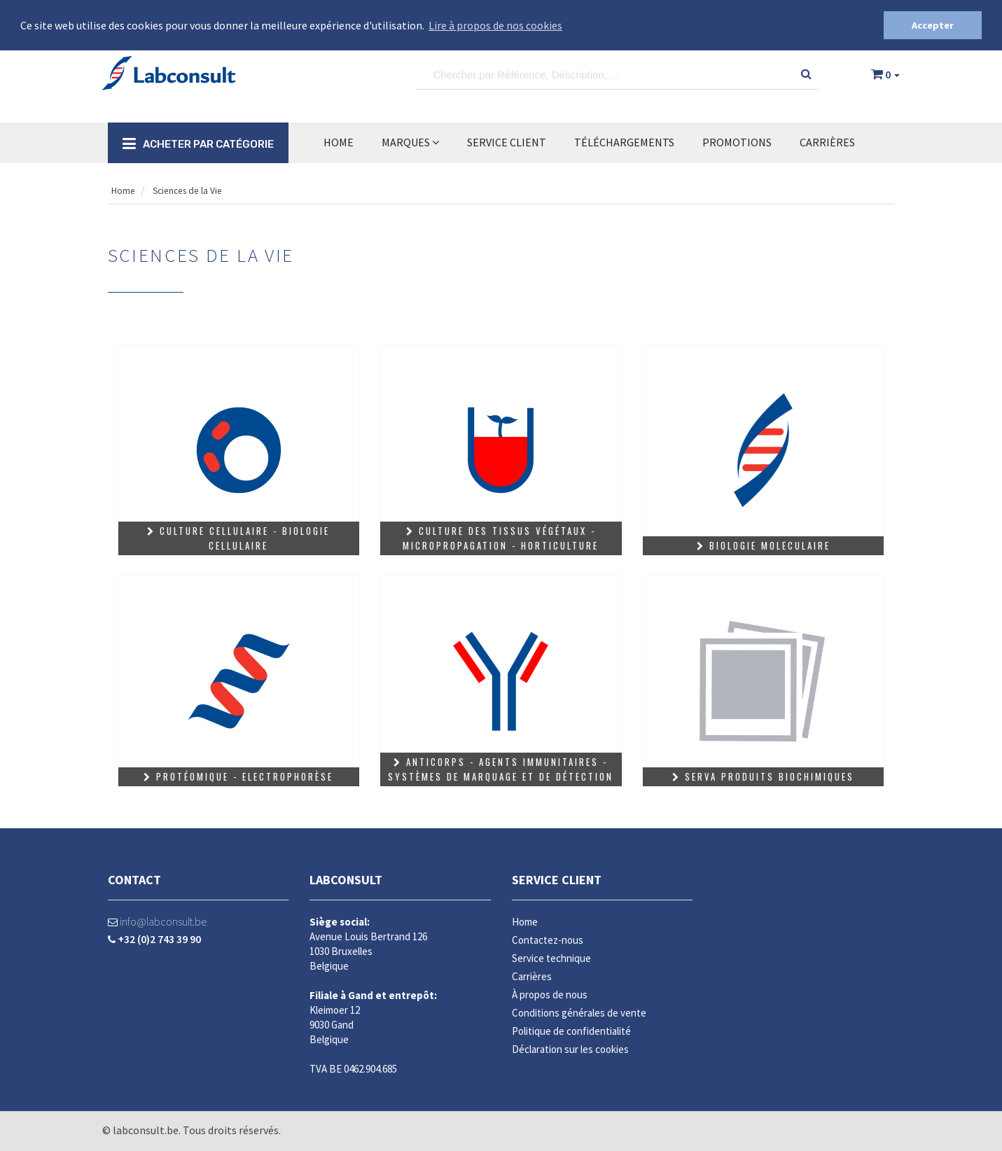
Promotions (737, 142)
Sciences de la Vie (197, 190)
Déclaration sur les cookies (570, 1048)
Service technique (551, 957)
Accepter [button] (933, 25)
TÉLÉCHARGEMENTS (624, 142)
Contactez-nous (547, 939)
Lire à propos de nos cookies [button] (495, 25)
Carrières (827, 142)
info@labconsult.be (157, 921)
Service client (556, 879)
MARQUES (410, 142)
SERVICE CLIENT (506, 142)
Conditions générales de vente (579, 1012)
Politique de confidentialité (571, 1030)
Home (338, 142)
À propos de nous (549, 993)
